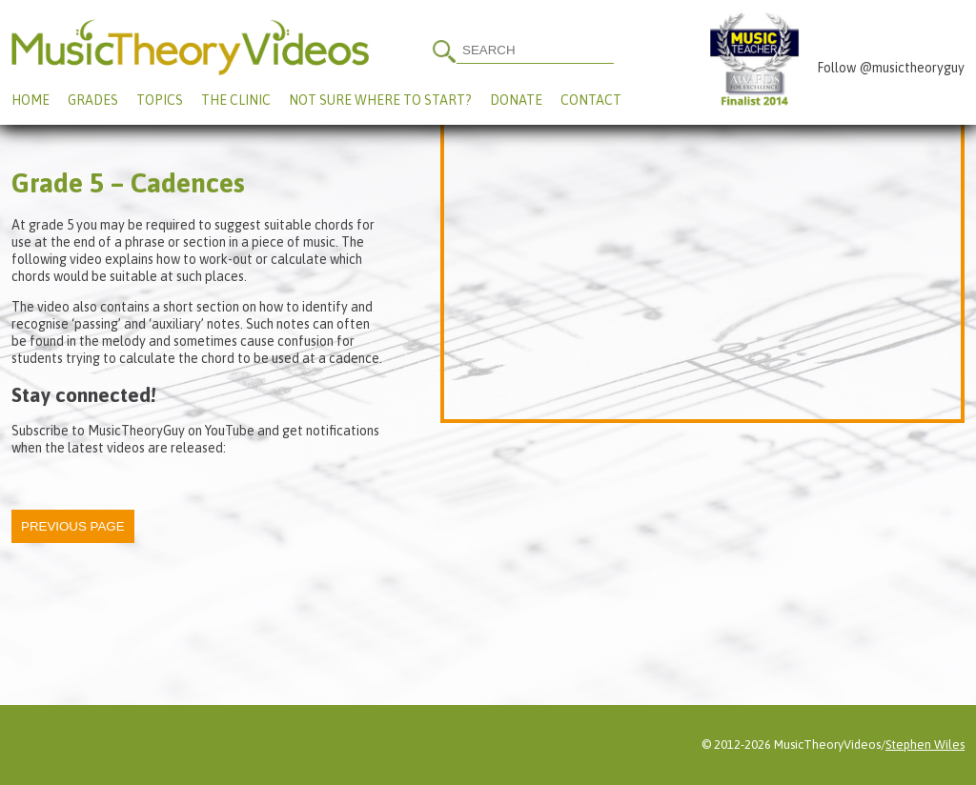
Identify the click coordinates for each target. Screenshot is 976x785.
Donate (516, 100)
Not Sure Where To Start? (380, 100)
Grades (93, 100)
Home (30, 100)
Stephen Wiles (925, 744)
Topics (159, 100)
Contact (590, 100)
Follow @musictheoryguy (891, 67)
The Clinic (236, 100)
